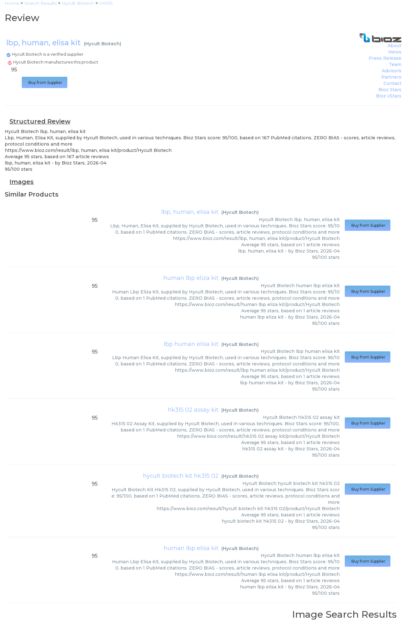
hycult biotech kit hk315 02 (181, 475)
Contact (392, 83)
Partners (391, 77)
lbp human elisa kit (191, 344)
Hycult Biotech (102, 44)
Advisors (391, 71)
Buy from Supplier (44, 82)
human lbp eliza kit (191, 278)
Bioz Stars (389, 89)
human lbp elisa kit (191, 548)
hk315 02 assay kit (193, 409)
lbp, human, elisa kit (190, 212)
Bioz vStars (388, 96)
